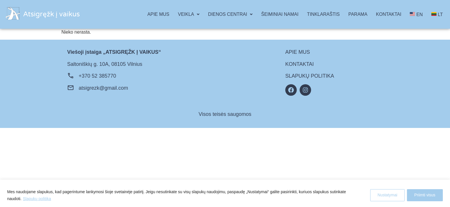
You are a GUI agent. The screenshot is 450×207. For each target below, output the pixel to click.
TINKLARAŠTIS (323, 14)
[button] (189, 14)
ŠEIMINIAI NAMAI (279, 14)
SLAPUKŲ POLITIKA (309, 76)
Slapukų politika (37, 198)
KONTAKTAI (388, 14)
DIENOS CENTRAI (230, 14)
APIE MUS (158, 14)
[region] (225, 193)
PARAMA (357, 14)
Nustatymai (385, 195)
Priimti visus (424, 195)
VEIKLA (188, 14)
